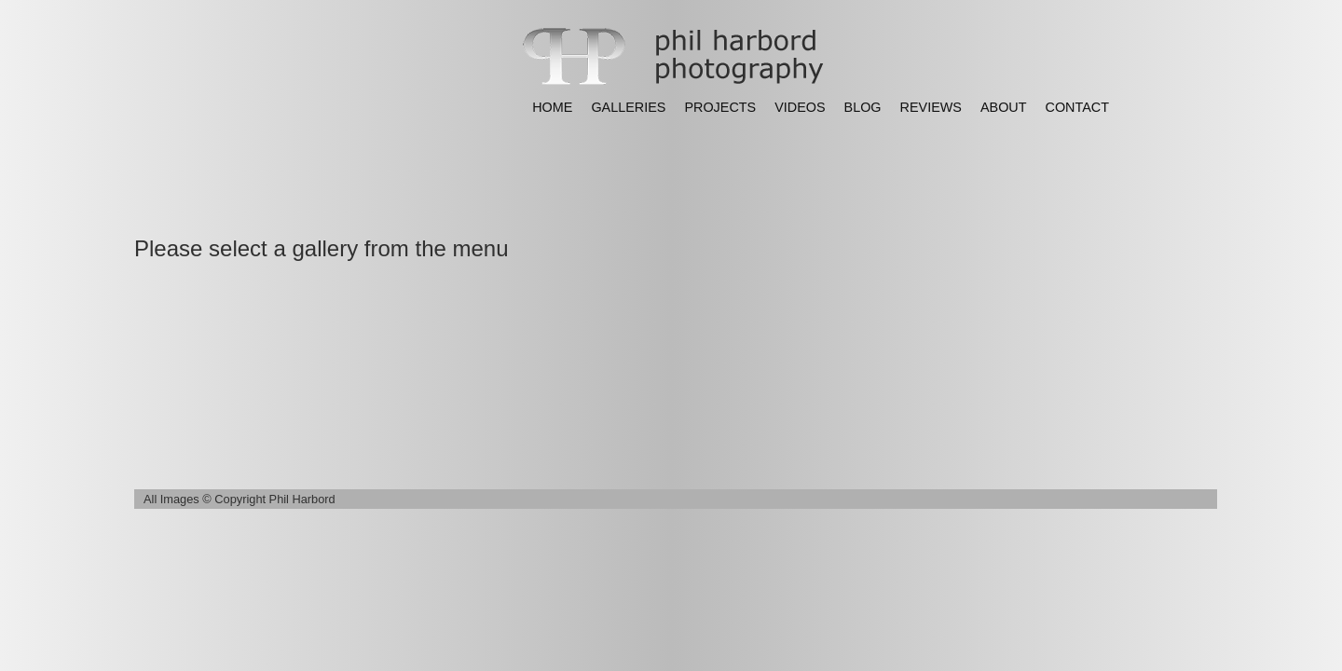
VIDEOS (799, 107)
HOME (552, 107)
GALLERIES (628, 107)
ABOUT (1003, 107)
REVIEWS (931, 107)
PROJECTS (720, 107)
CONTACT (1077, 107)
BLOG (863, 107)
